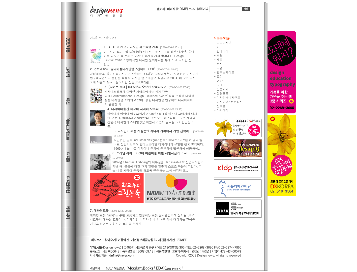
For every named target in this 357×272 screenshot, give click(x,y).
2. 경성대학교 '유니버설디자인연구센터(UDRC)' (122, 69)
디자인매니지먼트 (228, 97)
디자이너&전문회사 (229, 102)
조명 (219, 55)
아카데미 (222, 110)
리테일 (221, 85)
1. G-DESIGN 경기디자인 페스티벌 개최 (131, 47)
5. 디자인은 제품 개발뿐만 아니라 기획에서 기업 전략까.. (152, 131)
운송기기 (222, 89)
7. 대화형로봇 (99, 210)
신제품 (221, 106)
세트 (219, 59)
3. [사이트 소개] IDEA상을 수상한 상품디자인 (135, 87)
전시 (219, 64)
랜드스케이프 (225, 72)
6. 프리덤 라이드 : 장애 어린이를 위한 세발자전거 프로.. (151, 153)
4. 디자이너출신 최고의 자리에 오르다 (133, 109)
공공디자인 (224, 42)
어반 (219, 80)
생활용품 (222, 93)
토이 (219, 76)
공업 (219, 68)
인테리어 (222, 51)
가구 (219, 47)
